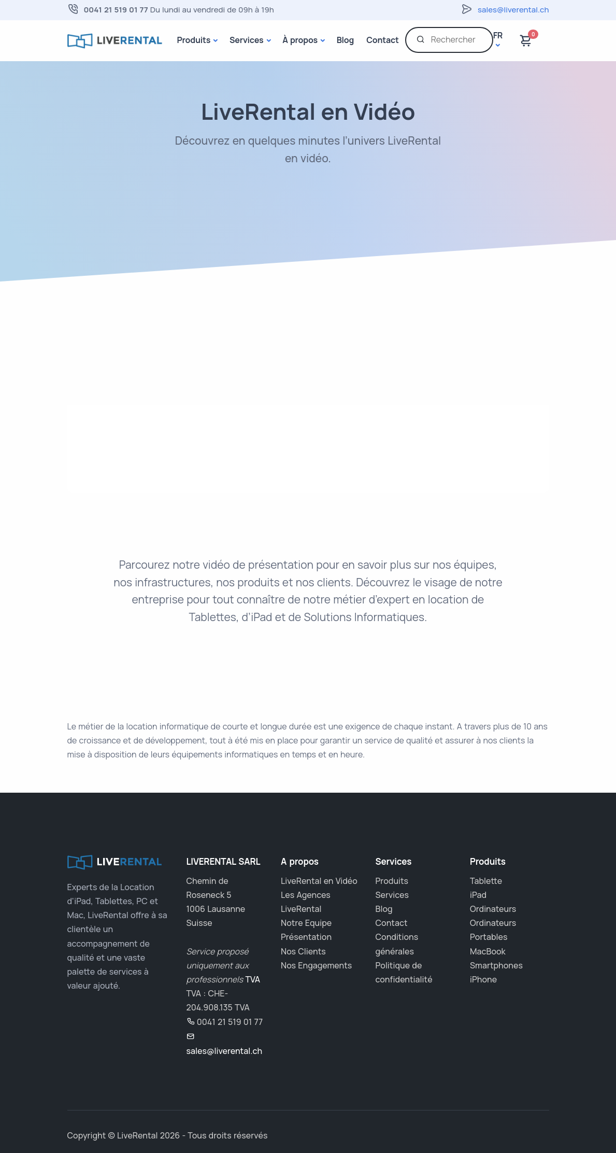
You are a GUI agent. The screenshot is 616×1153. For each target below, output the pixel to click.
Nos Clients (303, 951)
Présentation (306, 937)
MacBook (488, 951)
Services (247, 40)
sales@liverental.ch (513, 9)
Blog (345, 40)
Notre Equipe (306, 923)
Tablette (486, 881)
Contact (382, 40)
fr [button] (498, 36)
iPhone (483, 979)
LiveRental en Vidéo (319, 881)
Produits (194, 40)
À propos (300, 40)
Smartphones (496, 965)
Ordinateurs (493, 909)
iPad (478, 895)
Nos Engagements (316, 965)
